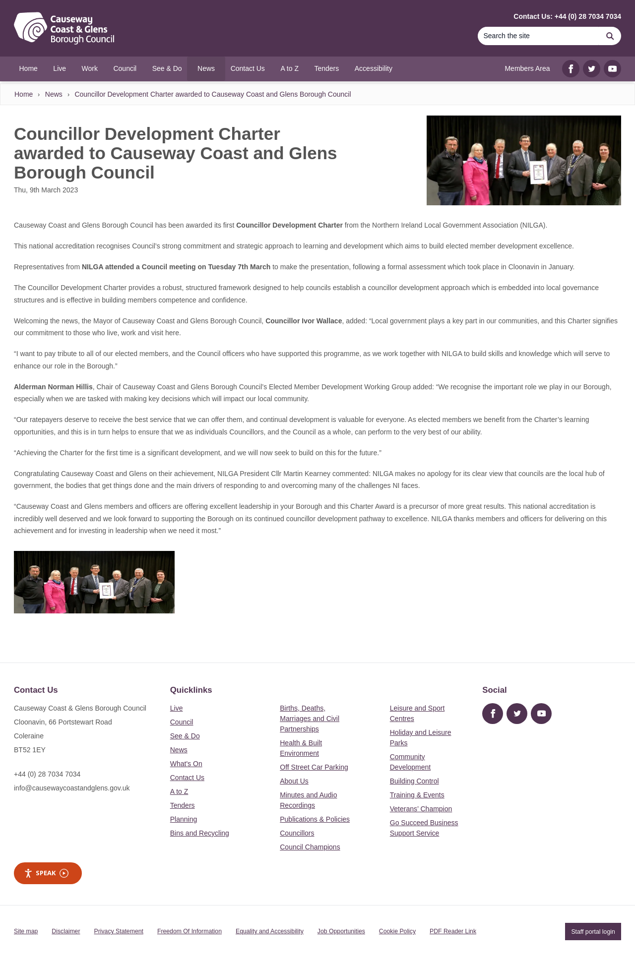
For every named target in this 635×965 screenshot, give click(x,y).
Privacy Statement (118, 931)
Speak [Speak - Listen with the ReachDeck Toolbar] (46, 873)
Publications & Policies (315, 819)
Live (176, 708)
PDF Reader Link (453, 931)
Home (23, 94)
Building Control (414, 781)
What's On (186, 764)
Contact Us (187, 778)
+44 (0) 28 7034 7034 (47, 774)
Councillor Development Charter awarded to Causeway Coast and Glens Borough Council (212, 94)
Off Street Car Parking (314, 767)
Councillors (297, 833)
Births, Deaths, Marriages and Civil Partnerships (309, 718)
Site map (26, 931)
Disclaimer (66, 931)
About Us (294, 781)
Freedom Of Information (189, 931)
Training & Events (417, 795)
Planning (183, 819)
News (54, 94)
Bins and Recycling (199, 833)
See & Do (185, 736)
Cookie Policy (397, 931)
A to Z (179, 791)
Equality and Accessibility (270, 931)
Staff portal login (593, 931)
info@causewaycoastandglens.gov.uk (71, 788)
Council (181, 722)
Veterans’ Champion (421, 809)
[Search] (538, 36)
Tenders (182, 805)
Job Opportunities (341, 931)
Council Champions (310, 847)
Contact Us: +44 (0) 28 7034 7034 (567, 16)
